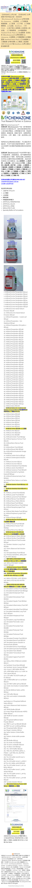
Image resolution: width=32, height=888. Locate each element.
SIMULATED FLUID (9, 208)
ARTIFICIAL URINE (9, 206)
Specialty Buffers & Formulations (13, 210)
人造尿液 (5, 195)
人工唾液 (5, 193)
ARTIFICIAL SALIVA (9, 204)
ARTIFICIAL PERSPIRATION (11, 202)
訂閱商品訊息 (16, 853)
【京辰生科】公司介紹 (8, 15)
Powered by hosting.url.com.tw (16, 886)
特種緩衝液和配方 (8, 200)
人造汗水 (5, 191)
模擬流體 (5, 197)
